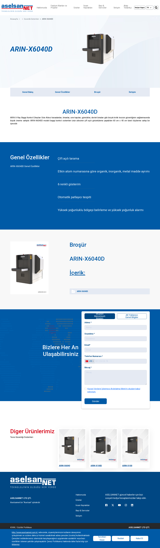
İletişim (117, 8)
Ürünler (77, 8)
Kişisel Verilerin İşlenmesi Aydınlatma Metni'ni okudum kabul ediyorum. (115, 389)
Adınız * (102, 325)
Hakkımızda (42, 8)
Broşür (97, 92)
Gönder (106, 399)
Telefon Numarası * (105, 356)
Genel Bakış (27, 92)
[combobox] (103, 361)
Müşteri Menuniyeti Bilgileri (107, 318)
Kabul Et (139, 538)
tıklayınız (16, 544)
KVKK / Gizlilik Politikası (21, 527)
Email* (102, 346)
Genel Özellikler (62, 92)
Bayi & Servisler (102, 7)
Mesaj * (102, 367)
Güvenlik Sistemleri (31, 19)
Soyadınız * (103, 335)
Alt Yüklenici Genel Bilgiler (124, 314)
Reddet (121, 538)
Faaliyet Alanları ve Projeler (59, 7)
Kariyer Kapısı (140, 8)
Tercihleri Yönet (102, 538)
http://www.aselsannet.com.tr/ (25, 532)
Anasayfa (14, 19)
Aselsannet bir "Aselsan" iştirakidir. (25, 502)
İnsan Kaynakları (88, 7)
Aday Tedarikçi (128, 7)
